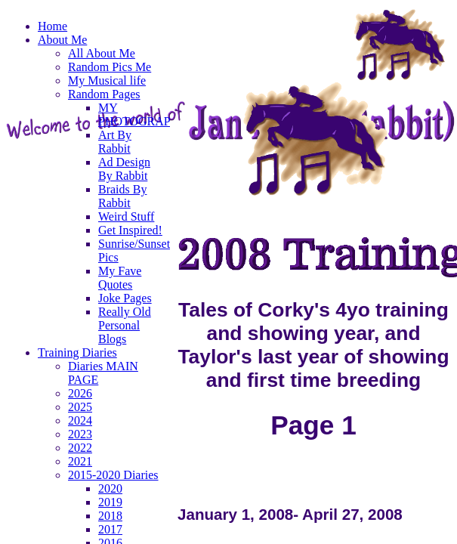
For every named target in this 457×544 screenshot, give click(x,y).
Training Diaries (77, 352)
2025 (80, 406)
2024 (80, 420)
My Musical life (107, 80)
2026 (80, 393)
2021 (80, 461)
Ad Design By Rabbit (124, 169)
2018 (110, 515)
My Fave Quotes (119, 277)
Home (52, 26)
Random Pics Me (109, 66)
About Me (62, 39)
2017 (110, 529)
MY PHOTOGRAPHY (143, 114)
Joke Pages (125, 298)
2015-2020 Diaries (113, 474)
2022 (80, 447)
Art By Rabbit (114, 141)
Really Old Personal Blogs (124, 325)
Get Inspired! (130, 230)
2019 (110, 502)
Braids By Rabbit (122, 196)
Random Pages (104, 94)
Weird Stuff (126, 216)
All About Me (101, 53)
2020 (110, 488)
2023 (80, 434)
